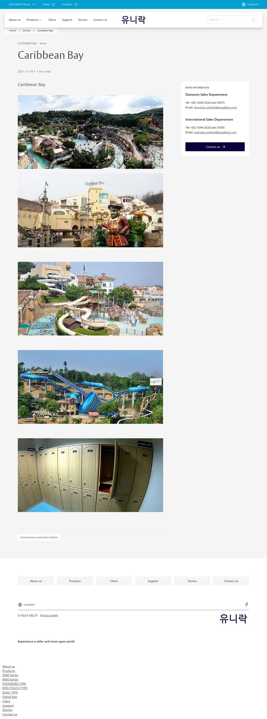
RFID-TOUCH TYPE (14, 688)
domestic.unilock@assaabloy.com (215, 107)
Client (52, 20)
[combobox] (232, 19)
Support (67, 20)
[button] (40, 20)
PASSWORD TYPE (14, 684)
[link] (48, 4)
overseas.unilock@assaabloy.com (215, 132)
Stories (82, 20)
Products (32, 20)
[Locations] (249, 4)
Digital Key (9, 697)
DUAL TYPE (10, 693)
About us (15, 20)
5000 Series (10, 675)
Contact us (100, 20)
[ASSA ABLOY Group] (22, 4)
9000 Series (10, 680)
